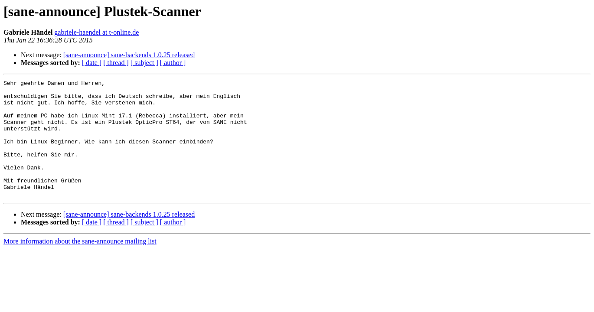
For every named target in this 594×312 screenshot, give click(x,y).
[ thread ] (116, 62)
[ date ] (91, 62)
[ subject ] (144, 62)
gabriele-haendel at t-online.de (96, 32)
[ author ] (173, 62)
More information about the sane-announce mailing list (80, 264)
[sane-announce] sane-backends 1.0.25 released (129, 54)
